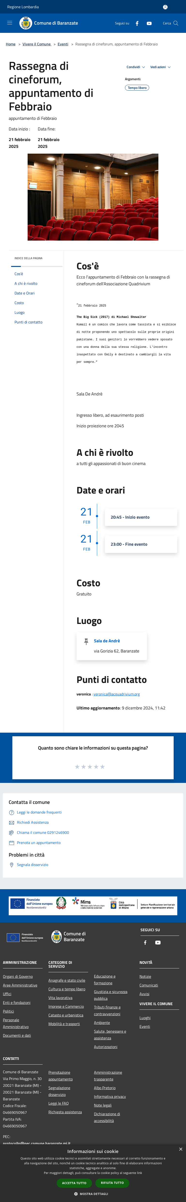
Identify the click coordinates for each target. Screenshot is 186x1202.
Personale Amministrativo (16, 1023)
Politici (8, 1011)
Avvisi (144, 994)
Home (11, 44)
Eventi (63, 44)
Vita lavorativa (60, 998)
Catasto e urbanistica (65, 1015)
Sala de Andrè (107, 640)
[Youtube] (147, 23)
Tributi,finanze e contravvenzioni (107, 1010)
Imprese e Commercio (66, 1006)
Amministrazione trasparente (108, 1075)
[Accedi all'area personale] (165, 7)
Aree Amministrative (20, 985)
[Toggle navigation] (10, 23)
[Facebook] (135, 23)
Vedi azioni (161, 67)
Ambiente (102, 1022)
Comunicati (149, 985)
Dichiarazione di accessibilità (107, 1117)
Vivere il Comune (37, 44)
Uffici (7, 994)
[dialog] (93, 1173)
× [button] (180, 1149)
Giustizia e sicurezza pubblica (110, 995)
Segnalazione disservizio (59, 1091)
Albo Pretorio (105, 1088)
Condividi (137, 67)
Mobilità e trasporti (64, 1024)
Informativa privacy (110, 1096)
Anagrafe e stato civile (66, 980)
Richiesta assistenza (65, 1112)
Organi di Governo (18, 976)
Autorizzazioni (105, 1047)
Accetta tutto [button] (74, 1183)
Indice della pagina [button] (28, 258)
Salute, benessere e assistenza (110, 1034)
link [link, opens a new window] (139, 1173)
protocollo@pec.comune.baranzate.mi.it (36, 1143)
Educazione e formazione (105, 979)
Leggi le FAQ (58, 1103)
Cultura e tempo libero (66, 989)
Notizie (145, 976)
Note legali (103, 1105)
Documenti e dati (17, 1035)
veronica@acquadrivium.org (116, 694)
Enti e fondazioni (17, 1002)
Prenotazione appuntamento (60, 1075)
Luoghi (145, 1018)
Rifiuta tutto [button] (112, 1183)
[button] (93, 1193)
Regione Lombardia (23, 7)
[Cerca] (176, 23)
